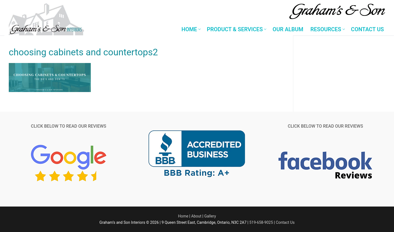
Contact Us (285, 222)
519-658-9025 (261, 222)
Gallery (210, 216)
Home (183, 216)
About (196, 216)
